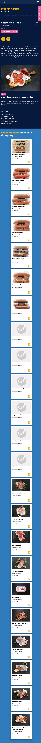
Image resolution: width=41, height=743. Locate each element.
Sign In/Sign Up (40, 13)
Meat (17, 15)
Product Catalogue (7, 15)
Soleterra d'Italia (11, 22)
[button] (38, 2)
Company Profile (10, 32)
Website (3, 28)
